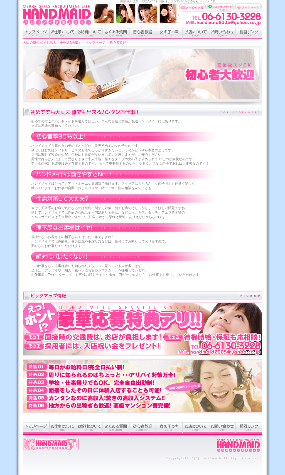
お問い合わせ (222, 33)
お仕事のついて (63, 33)
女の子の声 (169, 33)
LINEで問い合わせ (220, 7)
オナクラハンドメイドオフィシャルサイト (50, 447)
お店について (196, 33)
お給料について (89, 33)
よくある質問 (116, 33)
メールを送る (193, 7)
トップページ (36, 33)
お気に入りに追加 (248, 7)
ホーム (238, 445)
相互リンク (249, 33)
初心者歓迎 (142, 33)
